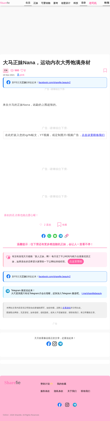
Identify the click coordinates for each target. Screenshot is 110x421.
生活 (28, 3)
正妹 (35, 3)
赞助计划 (47, 383)
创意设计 (65, 3)
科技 (75, 3)
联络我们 (85, 391)
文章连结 (67, 308)
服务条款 (45, 391)
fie (8, 2)
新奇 (55, 3)
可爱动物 (45, 3)
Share (3, 2)
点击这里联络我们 (93, 135)
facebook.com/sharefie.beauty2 (54, 82)
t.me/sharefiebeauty (92, 293)
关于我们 (72, 391)
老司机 (93, 3)
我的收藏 (61, 384)
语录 (83, 3)
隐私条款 (58, 391)
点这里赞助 (75, 261)
